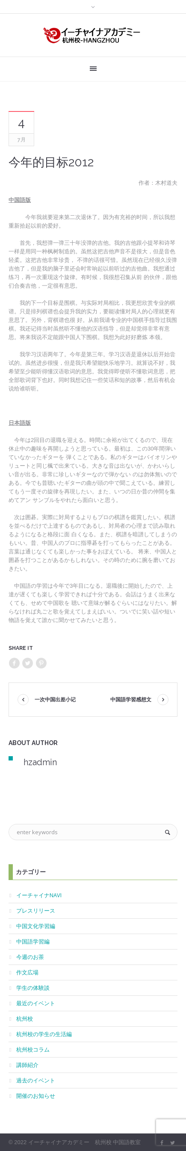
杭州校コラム (33, 1049)
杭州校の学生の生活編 (44, 1034)
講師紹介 (27, 1065)
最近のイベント (35, 1003)
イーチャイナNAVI (39, 895)
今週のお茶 (30, 957)
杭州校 (24, 1018)
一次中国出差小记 (55, 700)
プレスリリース (35, 910)
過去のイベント (35, 1080)
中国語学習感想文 (130, 700)
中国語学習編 (33, 941)
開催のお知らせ (35, 1096)
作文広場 (27, 972)
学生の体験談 (33, 988)
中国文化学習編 (35, 926)
